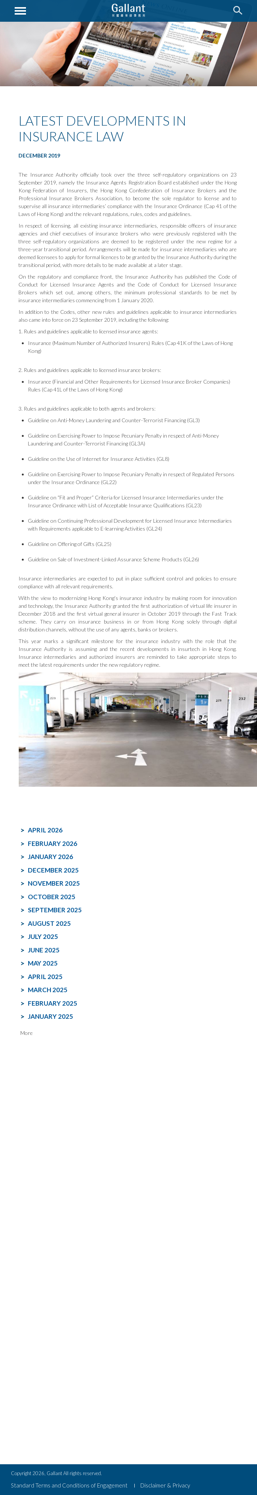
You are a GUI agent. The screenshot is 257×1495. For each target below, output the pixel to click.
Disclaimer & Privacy (165, 1485)
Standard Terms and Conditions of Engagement (69, 1485)
